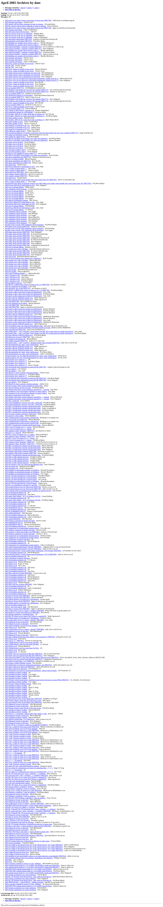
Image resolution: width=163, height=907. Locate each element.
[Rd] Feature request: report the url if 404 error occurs (23, 700)
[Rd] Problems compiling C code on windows (20, 788)
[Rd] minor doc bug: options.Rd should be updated (22, 766)
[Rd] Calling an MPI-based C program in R (19, 110)
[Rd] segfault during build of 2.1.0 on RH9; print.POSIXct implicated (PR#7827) (32, 867)
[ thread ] (23, 8)
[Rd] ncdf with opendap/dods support (17, 781)
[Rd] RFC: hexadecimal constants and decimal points (23, 406)
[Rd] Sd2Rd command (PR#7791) (16, 341)
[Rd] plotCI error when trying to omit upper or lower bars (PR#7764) (28, 20)
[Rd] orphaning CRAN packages (16, 189)
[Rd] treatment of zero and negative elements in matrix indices (26, 391)
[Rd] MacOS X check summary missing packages (22, 373)
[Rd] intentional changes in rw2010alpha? (19, 95)
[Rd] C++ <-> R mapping (14, 753)
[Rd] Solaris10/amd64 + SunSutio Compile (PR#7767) (23, 47)
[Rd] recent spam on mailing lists (16, 419)
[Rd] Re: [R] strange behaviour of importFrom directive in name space (29, 824)
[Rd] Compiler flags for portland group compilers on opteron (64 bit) (28, 491)
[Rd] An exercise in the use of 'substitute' (19, 33)
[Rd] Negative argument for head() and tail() (20, 521)
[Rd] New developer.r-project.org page (18, 388)
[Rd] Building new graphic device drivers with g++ (22, 43)
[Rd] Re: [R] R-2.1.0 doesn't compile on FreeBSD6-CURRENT (26, 725)
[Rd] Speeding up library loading (16, 672)
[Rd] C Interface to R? (12, 275)
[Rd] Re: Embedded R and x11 (15, 511)
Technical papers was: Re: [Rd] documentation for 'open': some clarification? (31, 356)
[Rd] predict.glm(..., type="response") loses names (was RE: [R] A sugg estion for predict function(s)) (39, 331)
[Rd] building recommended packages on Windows (22, 470)
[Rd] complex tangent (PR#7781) (16, 174)
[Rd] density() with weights (14, 416)
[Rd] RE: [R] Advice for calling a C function (20, 807)
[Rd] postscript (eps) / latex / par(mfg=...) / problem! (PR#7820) (26, 775)
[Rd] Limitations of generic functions (17, 539)
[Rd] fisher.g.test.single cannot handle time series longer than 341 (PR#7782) (31, 180)
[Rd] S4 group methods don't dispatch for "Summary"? (23, 258)
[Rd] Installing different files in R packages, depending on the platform (29, 858)
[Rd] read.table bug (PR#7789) (15, 329)
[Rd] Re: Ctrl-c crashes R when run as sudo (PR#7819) (23, 790)
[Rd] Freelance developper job (15, 339)
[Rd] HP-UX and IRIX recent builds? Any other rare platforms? (26, 138)
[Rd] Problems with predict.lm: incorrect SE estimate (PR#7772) (27, 90)
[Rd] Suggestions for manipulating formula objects (22, 528)
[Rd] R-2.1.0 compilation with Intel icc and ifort (21, 485)
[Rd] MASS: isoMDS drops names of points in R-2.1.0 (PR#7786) (27, 285)
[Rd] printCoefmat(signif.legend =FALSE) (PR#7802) (23, 547)
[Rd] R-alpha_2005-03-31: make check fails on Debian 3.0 (25, 114)
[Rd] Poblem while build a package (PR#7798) (21, 451)
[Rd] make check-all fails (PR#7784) (17, 226)
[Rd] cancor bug (10, 256)
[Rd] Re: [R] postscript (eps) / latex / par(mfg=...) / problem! (25, 773)
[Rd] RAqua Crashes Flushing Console (18, 663)
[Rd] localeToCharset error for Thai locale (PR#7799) (23, 487)
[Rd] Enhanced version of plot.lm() (17, 622)
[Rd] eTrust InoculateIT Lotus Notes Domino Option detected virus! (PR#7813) (32, 657)
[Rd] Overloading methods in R (16, 492)
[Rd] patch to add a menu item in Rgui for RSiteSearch (23, 292)
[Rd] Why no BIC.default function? (17, 457)
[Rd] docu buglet (11, 270)
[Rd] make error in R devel (14, 142)
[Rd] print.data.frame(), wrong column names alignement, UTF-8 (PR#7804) (31, 554)
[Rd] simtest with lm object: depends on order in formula (24, 24)
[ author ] (36, 8)
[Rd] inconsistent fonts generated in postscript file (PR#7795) (26, 367)
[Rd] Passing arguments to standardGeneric (19, 614)
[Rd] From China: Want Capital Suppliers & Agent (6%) (24, 386)
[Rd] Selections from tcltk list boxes (17, 32)
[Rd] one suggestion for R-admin (16, 286)
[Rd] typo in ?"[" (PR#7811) (14, 640)
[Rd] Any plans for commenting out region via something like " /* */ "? (29, 768)
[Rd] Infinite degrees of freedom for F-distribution (22, 599)
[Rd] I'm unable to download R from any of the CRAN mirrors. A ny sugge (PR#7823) (34, 850)
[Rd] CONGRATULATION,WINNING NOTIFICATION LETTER (28, 328)
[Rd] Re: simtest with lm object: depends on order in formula (25, 26)
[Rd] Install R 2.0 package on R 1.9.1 (17, 125)
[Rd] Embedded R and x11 (14, 507)
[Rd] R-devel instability (13, 843)
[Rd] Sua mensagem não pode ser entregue (19, 822)
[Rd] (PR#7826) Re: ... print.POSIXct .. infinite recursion (24, 882)
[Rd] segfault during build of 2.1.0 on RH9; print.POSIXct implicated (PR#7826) (32, 865)
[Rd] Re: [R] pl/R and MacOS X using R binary (21, 476)
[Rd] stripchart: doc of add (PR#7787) (18, 288)
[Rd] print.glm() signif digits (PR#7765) (18, 39)
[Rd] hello (8, 860)
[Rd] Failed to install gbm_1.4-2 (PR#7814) (20, 661)
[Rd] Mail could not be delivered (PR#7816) (20, 667)
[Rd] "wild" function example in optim (18, 734)
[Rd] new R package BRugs (14, 187)
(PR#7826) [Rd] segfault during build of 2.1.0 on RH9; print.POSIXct (28, 869)
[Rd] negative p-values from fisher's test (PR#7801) (22, 532)
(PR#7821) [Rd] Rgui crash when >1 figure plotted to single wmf (27, 832)
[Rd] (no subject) (11, 369)
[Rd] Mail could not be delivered (16, 669)
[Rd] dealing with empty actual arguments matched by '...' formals (27, 389)
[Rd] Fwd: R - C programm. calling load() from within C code (26, 714)
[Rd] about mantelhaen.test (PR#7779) (18, 157)
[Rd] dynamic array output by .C (16, 359)
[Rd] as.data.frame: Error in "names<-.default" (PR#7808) (24, 611)
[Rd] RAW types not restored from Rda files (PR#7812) (24, 654)
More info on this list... (13, 10)
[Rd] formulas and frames (14, 22)
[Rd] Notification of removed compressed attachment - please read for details (31, 670)
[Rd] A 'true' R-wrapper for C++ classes (18, 427)
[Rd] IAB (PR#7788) (12, 301)
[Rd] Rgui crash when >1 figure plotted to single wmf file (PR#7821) (28, 826)
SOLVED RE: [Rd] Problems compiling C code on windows (25, 798)
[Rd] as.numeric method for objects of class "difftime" (23, 863)
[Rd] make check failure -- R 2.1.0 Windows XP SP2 (23, 496)
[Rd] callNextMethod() (13, 513)
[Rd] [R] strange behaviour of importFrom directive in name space (27, 841)
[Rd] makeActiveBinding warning (16, 135)
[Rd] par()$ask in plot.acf (13, 283)
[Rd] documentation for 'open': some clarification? (22, 344)
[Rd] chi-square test (12, 466)
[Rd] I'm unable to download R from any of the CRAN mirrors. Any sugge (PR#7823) (34, 845)
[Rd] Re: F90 (9, 65)
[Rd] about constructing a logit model (17, 395)
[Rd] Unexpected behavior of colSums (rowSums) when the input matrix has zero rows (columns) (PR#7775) (42, 133)
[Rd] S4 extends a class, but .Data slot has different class (24, 326)
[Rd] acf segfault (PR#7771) (14, 88)
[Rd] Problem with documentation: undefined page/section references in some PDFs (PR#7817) (37, 680)
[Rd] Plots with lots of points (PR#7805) (19, 573)
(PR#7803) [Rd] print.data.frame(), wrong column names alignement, (28, 805)
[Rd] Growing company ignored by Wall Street (21, 414)
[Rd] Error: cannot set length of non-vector (19, 63)
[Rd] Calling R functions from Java (17, 839)
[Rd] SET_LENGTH (12, 401)
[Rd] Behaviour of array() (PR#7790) (17, 337)
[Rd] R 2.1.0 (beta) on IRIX (14, 159)
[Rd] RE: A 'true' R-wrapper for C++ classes (20, 434)
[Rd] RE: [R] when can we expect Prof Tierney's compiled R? (26, 616)
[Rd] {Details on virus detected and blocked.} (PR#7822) (24, 835)
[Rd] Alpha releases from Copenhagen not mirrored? (23, 73)
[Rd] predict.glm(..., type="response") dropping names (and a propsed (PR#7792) (32, 343)
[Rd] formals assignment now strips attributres (20, 875)
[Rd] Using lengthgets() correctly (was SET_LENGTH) (24, 403)
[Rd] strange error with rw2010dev (17, 249)
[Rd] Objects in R (11, 562)
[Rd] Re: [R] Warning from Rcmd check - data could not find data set (28, 877)
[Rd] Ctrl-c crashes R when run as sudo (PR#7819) (22, 727)
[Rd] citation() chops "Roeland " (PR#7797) (20, 431)
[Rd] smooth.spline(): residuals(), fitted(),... (19, 787)
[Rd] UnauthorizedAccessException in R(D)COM (22, 418)
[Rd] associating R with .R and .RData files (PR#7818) (23, 699)
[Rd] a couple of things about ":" (16, 168)
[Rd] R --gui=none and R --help (16, 607)
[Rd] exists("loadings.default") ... (16, 273)
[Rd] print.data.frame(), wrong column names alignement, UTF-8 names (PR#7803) (33, 551)
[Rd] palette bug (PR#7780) (14, 172)
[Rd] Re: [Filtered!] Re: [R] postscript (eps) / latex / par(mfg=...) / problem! (30, 809)
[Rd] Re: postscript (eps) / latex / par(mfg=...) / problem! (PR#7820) (28, 811)
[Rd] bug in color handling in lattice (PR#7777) (21, 153)
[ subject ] (29, 8)
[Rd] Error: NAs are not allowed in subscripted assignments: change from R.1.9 (32, 78)
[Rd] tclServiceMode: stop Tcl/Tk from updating (21, 625)
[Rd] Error (8, 862)
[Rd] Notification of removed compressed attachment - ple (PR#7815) (28, 665)
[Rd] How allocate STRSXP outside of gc (19, 298)
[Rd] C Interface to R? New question (17, 820)
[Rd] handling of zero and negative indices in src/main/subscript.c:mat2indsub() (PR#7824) (36, 856)
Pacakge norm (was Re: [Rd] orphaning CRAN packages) (24, 225)
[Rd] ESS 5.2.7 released (13, 433)
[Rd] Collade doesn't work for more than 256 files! (22, 642)
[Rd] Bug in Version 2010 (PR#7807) (17, 596)
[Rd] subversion (10, 165)
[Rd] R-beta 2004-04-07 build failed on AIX (20, 166)
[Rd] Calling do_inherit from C (15, 131)
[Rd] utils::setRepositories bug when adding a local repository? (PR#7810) (30, 637)
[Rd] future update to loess (14, 118)
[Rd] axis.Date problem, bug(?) (15, 150)
